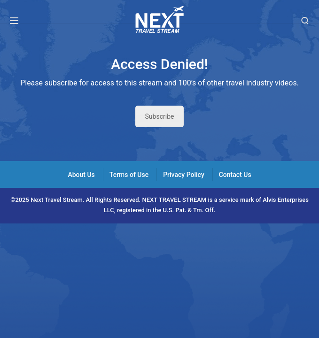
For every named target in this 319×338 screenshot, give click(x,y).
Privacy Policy (183, 174)
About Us (81, 174)
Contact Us (235, 174)
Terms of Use (128, 174)
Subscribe (159, 116)
